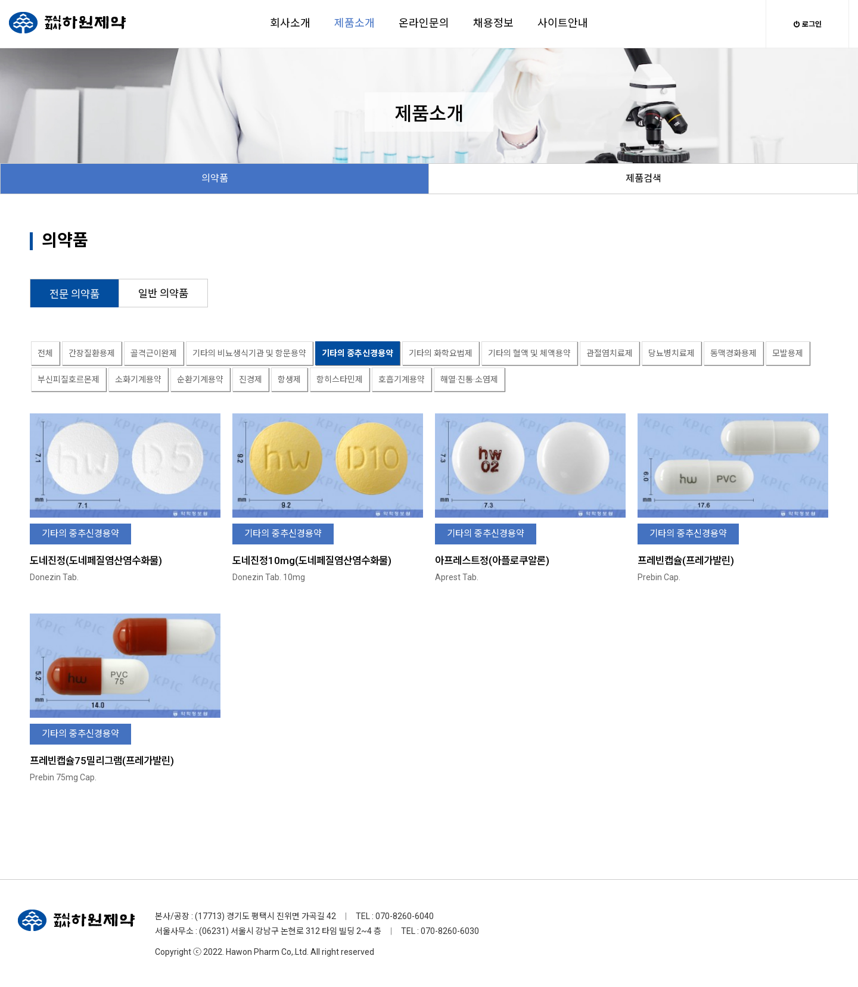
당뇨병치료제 (671, 353)
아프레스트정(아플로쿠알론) (492, 560)
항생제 (289, 379)
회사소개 (290, 23)
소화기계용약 (138, 379)
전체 (45, 353)
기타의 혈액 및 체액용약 (529, 353)
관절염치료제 (609, 353)
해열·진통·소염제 (469, 379)
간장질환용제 (92, 353)
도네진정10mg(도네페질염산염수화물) (311, 560)
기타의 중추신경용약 (357, 353)
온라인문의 (424, 23)
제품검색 (643, 178)
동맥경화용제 (733, 353)
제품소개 (354, 23)
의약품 (214, 178)
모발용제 (787, 353)
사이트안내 (562, 23)
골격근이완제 (153, 353)
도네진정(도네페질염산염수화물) (96, 560)
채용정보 (493, 23)
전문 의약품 (74, 294)
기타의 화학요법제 (440, 353)
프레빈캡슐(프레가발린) (686, 560)
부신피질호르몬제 (69, 379)
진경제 (250, 379)
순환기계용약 (200, 379)
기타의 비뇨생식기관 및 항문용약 (249, 353)
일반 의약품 (163, 294)
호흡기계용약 (401, 379)
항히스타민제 (339, 379)
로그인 (808, 24)
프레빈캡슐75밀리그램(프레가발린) (102, 761)
